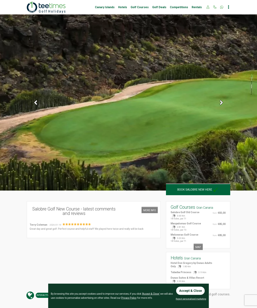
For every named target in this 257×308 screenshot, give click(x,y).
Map (198, 247)
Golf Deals (159, 7)
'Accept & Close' (151, 293)
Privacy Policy (129, 297)
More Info (149, 210)
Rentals (197, 7)
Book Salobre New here (198, 189)
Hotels (122, 7)
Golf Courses (140, 7)
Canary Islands (105, 7)
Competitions (179, 7)
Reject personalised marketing (191, 299)
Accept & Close (190, 291)
